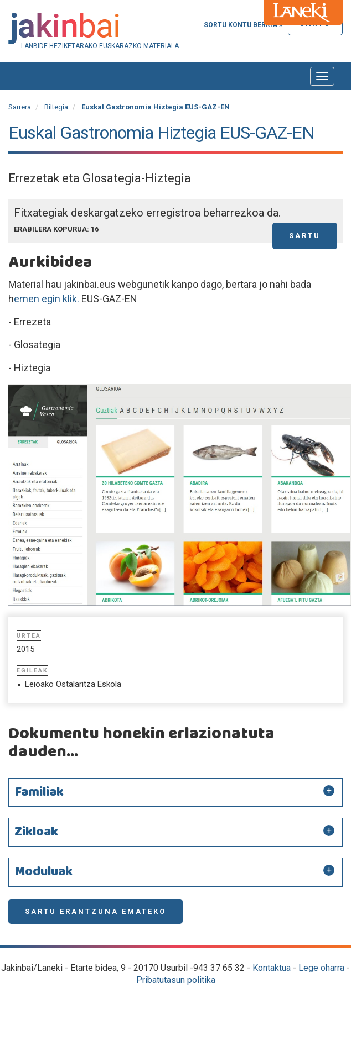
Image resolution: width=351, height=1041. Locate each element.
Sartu (305, 236)
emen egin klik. (46, 298)
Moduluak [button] (43, 872)
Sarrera (19, 107)
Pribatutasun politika (175, 980)
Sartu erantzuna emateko (95, 911)
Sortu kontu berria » (243, 25)
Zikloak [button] (36, 832)
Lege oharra (321, 968)
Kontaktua (271, 968)
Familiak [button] (39, 792)
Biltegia (56, 107)
